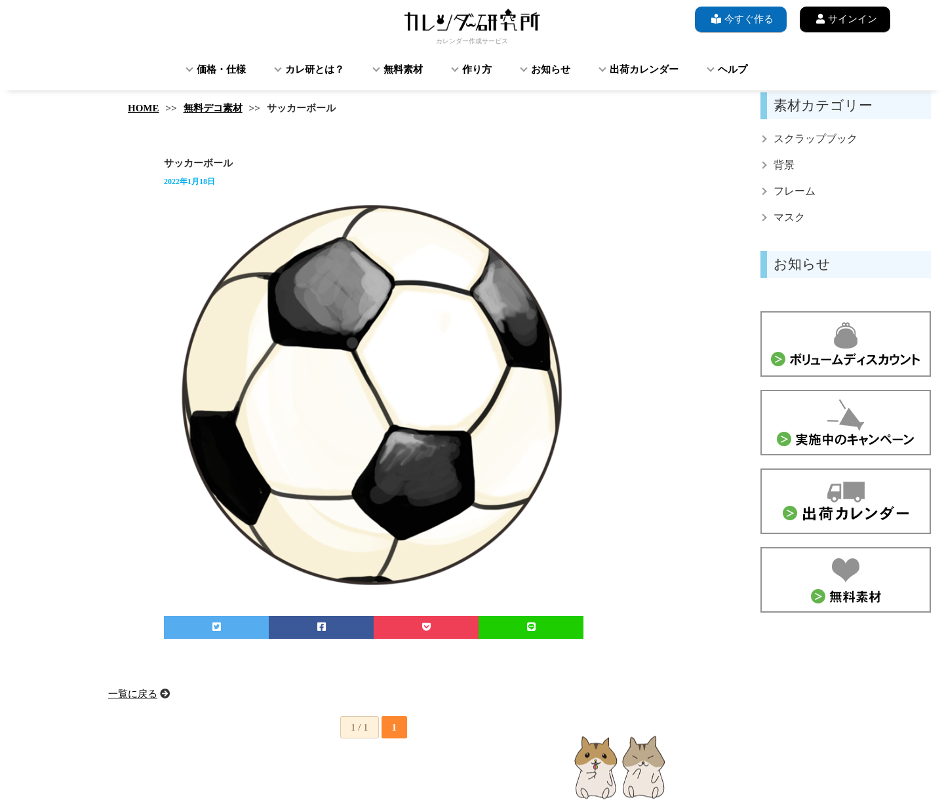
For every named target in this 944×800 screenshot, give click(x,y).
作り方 (477, 69)
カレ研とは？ (314, 69)
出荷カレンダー (644, 69)
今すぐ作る (741, 18)
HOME (143, 108)
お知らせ (550, 69)
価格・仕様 (221, 69)
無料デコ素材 (213, 108)
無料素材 (403, 69)
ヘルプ (732, 69)
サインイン (845, 18)
